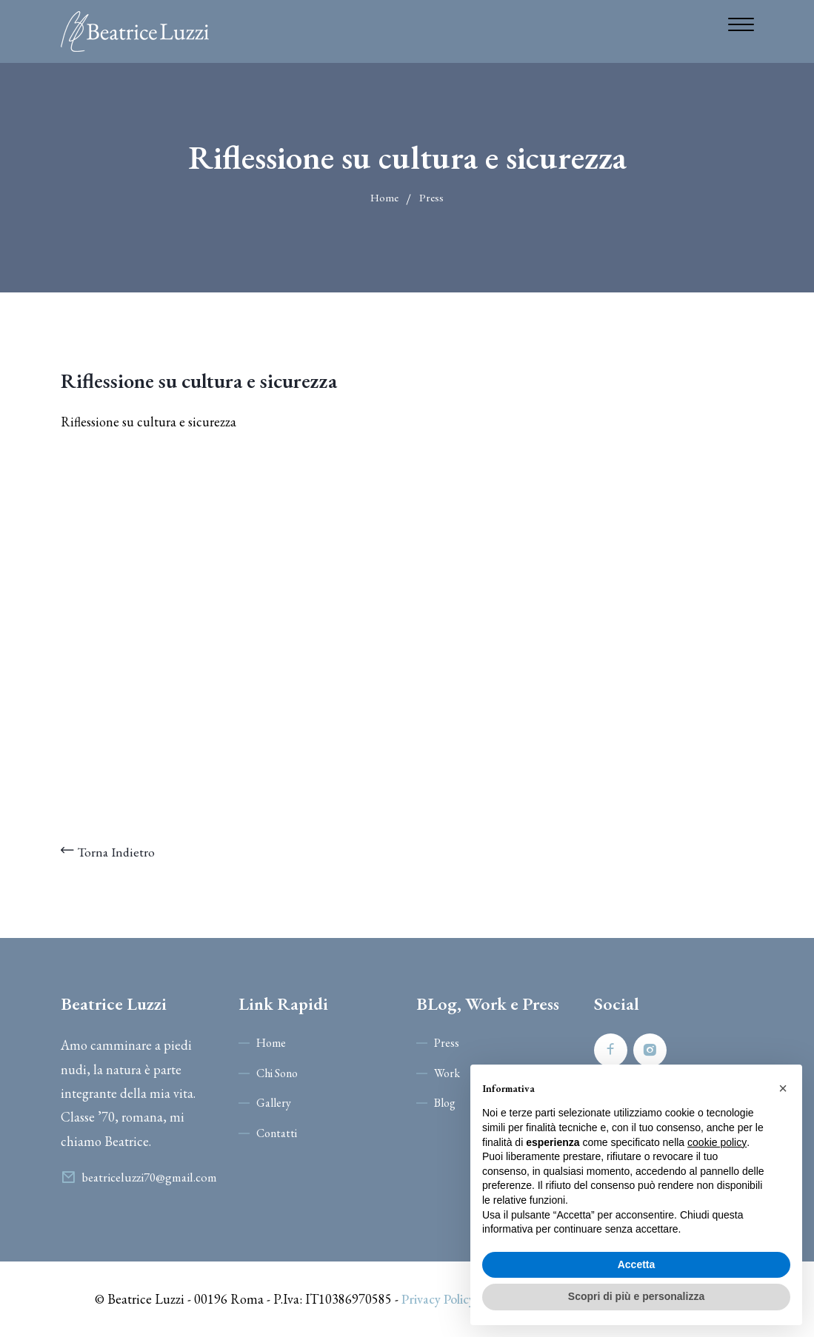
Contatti (276, 1133)
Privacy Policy (437, 1298)
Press (431, 197)
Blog (445, 1102)
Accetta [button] (636, 1264)
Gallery (273, 1102)
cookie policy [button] (717, 1142)
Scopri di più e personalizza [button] (636, 1296)
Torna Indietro (108, 851)
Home (384, 197)
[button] (783, 1088)
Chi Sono (277, 1073)
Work (447, 1073)
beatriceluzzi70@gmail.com (150, 1177)
